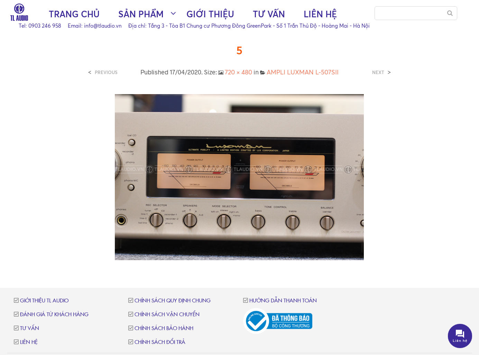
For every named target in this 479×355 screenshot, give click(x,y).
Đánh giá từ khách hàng (54, 315)
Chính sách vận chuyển (167, 315)
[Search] (450, 13)
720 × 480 (238, 72)
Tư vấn (269, 14)
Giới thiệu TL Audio (44, 301)
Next (378, 72)
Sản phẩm (141, 14)
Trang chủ (74, 14)
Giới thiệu (210, 14)
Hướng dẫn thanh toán (283, 301)
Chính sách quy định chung (173, 301)
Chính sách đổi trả (160, 342)
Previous (106, 72)
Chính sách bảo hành (164, 328)
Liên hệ (320, 14)
